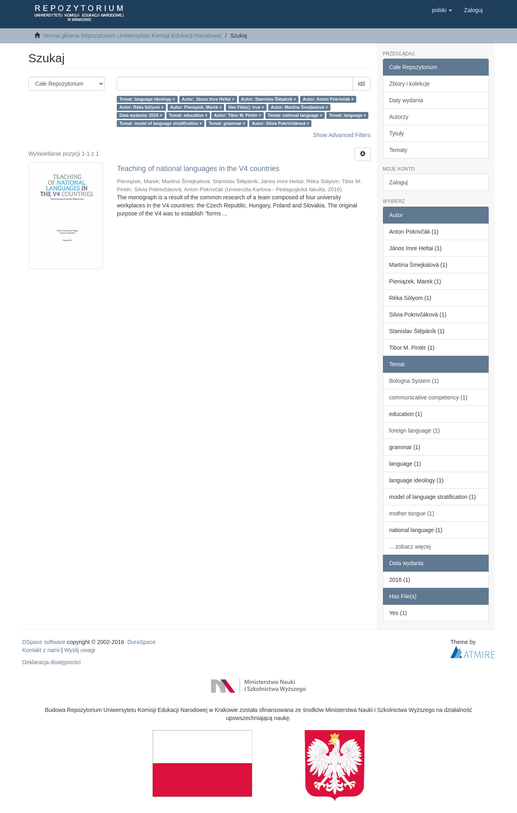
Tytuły (396, 133)
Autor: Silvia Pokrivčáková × (280, 123)
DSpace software (43, 642)
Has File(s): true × (246, 107)
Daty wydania (406, 100)
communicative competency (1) (428, 397)
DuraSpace (141, 642)
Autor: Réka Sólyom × (142, 107)
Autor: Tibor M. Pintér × (237, 115)
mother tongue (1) (411, 513)
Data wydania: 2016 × (141, 115)
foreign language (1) (414, 430)
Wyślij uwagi (79, 650)
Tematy (398, 150)
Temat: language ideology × (147, 99)
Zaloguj (398, 182)
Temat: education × (188, 115)
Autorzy (398, 117)
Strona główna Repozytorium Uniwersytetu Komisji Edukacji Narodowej (132, 35)
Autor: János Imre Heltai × (208, 99)
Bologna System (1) (414, 381)
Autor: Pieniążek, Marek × (196, 107)
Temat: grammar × (226, 123)
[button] (442, 10)
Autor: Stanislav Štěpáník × (268, 99)
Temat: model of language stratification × (161, 123)
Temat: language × (347, 115)
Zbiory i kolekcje (409, 83)
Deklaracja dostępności (51, 662)
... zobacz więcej (410, 546)
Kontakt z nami (41, 650)
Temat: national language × (295, 115)
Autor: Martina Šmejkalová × (299, 107)
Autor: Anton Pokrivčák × (328, 99)
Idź (362, 83)
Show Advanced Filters (341, 135)
